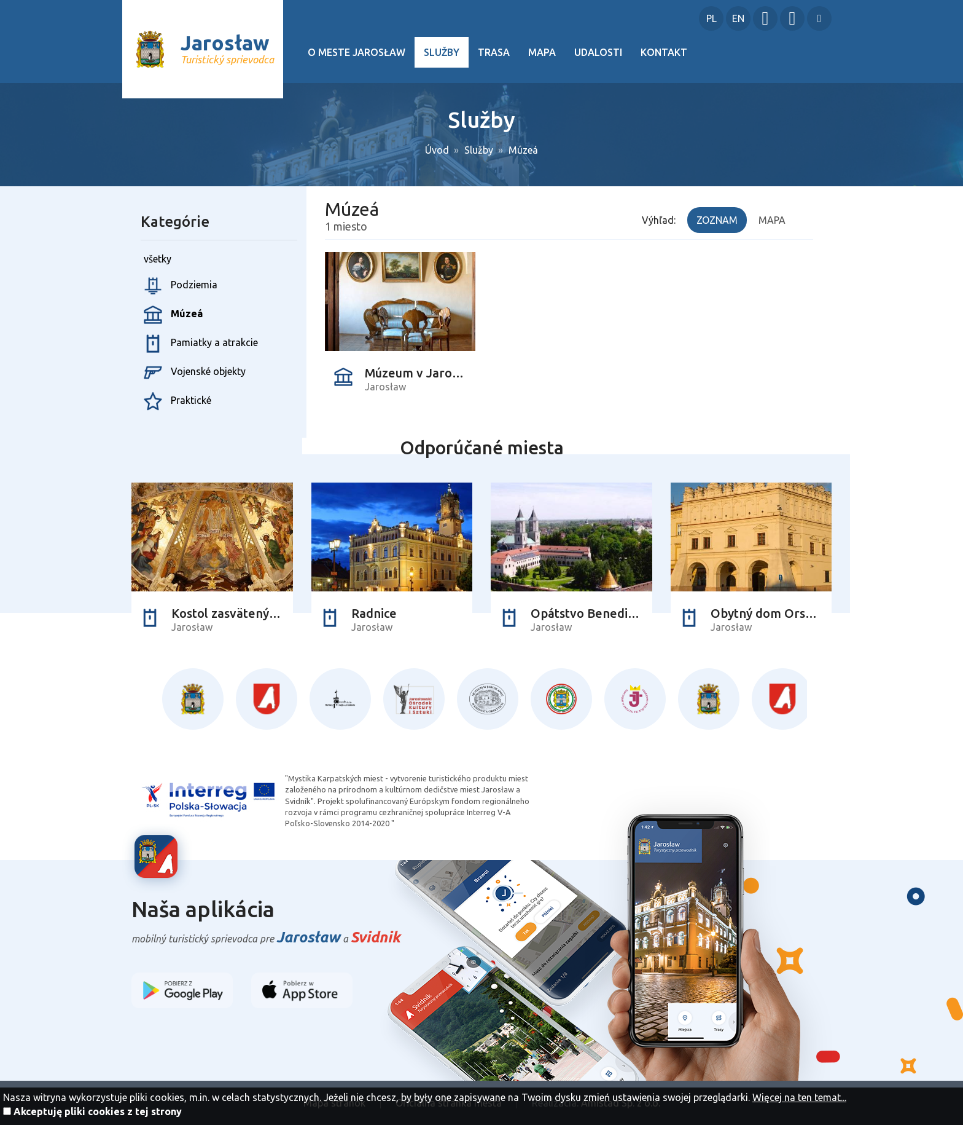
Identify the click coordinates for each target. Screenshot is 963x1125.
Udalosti (598, 52)
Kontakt (664, 52)
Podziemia (180, 286)
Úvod (437, 150)
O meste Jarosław (356, 52)
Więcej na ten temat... (799, 1097)
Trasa (494, 52)
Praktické (177, 401)
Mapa (542, 52)
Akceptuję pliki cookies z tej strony (98, 1111)
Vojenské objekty (195, 372)
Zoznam (717, 220)
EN (738, 18)
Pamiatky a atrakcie (201, 343)
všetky (157, 258)
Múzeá (523, 150)
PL (711, 18)
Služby (441, 52)
